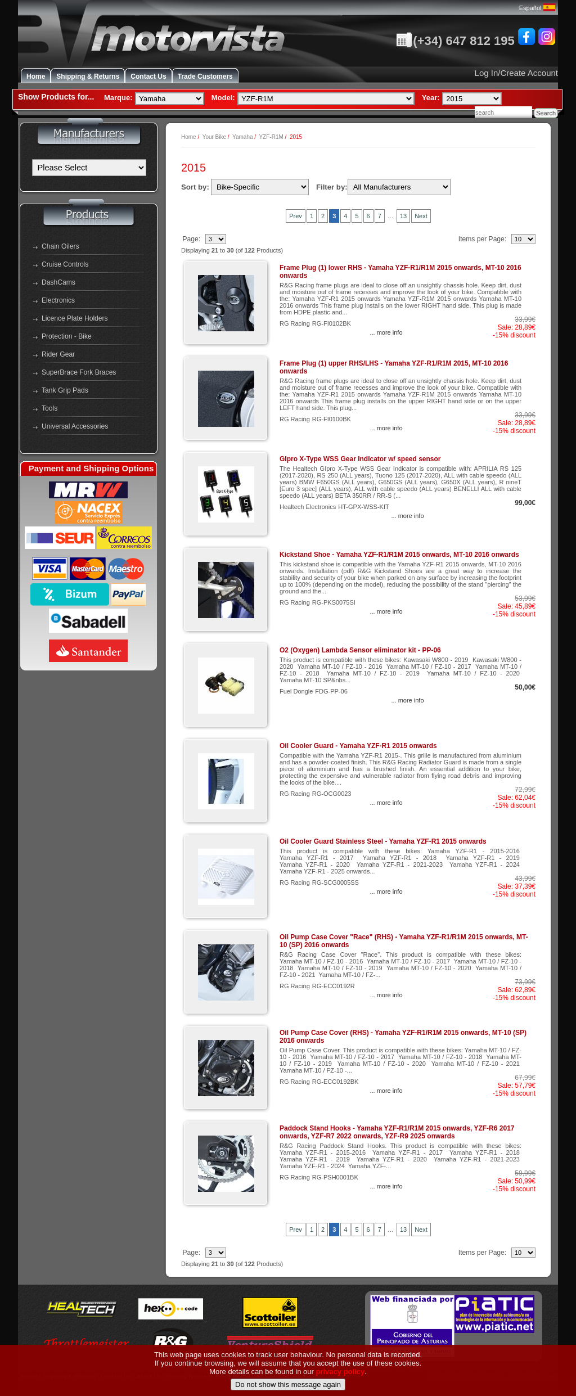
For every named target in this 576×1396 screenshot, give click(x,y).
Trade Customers (205, 76)
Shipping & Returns (87, 76)
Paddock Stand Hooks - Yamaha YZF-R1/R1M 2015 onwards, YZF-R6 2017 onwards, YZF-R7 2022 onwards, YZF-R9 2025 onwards (397, 1132)
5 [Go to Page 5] (356, 216)
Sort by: (195, 187)
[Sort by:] (260, 187)
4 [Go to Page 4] (345, 216)
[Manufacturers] (89, 167)
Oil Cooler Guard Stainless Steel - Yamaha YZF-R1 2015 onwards (383, 841)
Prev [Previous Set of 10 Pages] (295, 216)
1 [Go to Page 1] (311, 216)
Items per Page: (483, 239)
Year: (431, 97)
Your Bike (214, 137)
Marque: (118, 97)
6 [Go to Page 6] (368, 216)
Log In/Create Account (516, 73)
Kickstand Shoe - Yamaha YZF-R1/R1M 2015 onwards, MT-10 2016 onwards (399, 555)
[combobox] (503, 112)
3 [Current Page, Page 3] (334, 216)
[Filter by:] (399, 187)
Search (546, 113)
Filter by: (332, 187)
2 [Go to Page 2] (323, 216)
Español (537, 7)
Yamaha (242, 137)
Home (35, 76)
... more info (386, 332)
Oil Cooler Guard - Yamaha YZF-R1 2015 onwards (358, 746)
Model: (223, 97)
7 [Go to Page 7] (379, 216)
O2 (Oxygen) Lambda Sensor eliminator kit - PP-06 (360, 650)
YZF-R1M (271, 137)
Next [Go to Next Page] (421, 216)
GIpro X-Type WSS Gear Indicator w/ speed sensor (360, 459)
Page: (192, 239)
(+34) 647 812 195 (455, 41)
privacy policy (340, 1391)
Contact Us (148, 76)
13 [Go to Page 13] (403, 216)
